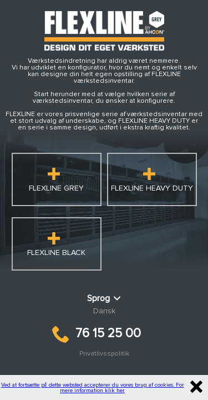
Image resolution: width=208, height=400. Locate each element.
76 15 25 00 (96, 334)
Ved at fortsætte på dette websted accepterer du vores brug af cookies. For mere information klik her (92, 387)
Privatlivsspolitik (104, 354)
